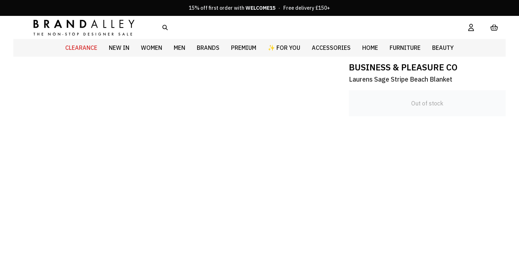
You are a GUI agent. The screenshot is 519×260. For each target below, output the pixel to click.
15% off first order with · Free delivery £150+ (259, 7)
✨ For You (284, 47)
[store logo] (78, 27)
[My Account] (471, 27)
